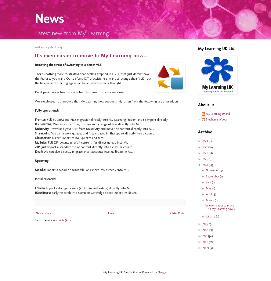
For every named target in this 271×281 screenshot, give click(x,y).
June (209, 182)
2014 (206, 165)
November (213, 170)
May (209, 188)
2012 (206, 230)
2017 (205, 147)
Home (110, 213)
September (213, 176)
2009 (206, 248)
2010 (206, 242)
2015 (206, 159)
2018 (206, 141)
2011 (205, 236)
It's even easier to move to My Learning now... (91, 55)
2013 (206, 224)
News (49, 18)
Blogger (162, 272)
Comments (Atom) (62, 220)
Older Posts (177, 213)
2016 (206, 153)
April (209, 194)
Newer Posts (43, 213)
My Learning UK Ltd (218, 114)
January (211, 216)
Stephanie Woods (216, 119)
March (210, 200)
